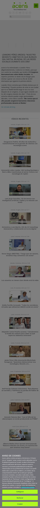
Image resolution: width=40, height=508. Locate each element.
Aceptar (20, 504)
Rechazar (20, 498)
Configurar (20, 492)
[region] (20, 478)
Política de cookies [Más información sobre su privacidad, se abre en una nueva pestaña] (28, 487)
